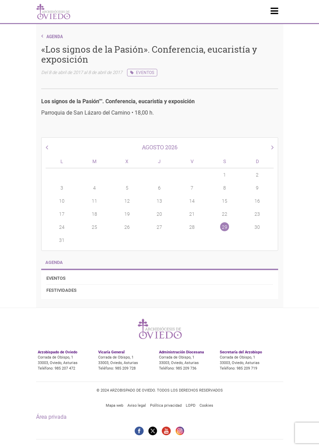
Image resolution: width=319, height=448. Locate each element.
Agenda (54, 36)
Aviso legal (136, 405)
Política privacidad (166, 405)
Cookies (206, 405)
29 (224, 227)
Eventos (145, 72)
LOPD (190, 405)
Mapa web (114, 405)
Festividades (61, 290)
